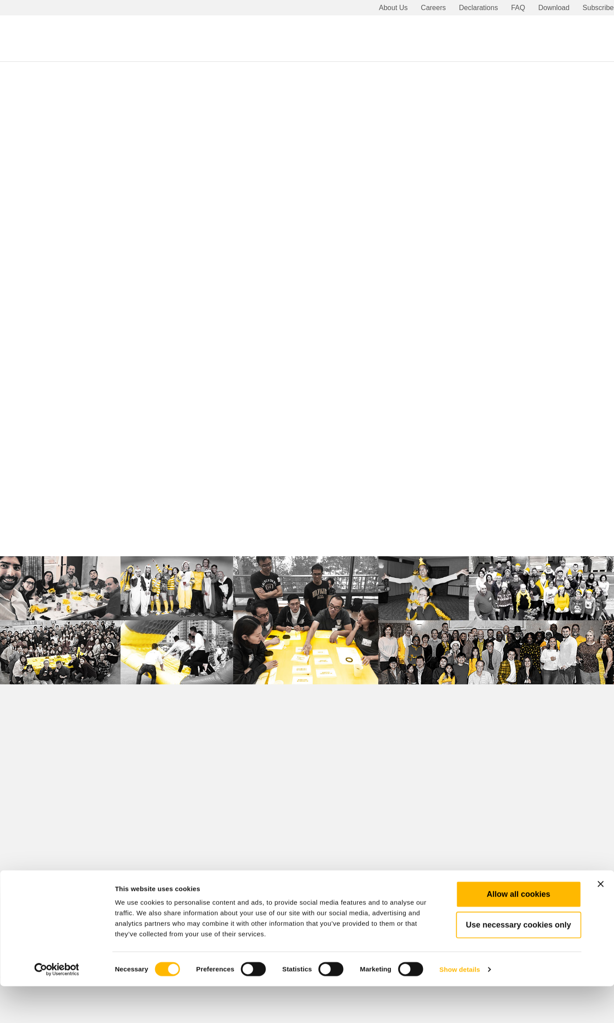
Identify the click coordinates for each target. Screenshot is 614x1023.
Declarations (478, 7)
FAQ (518, 7)
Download (553, 7)
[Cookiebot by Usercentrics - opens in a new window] (56, 1005)
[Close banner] (600, 920)
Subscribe (598, 7)
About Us (393, 7)
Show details (460, 1005)
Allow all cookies (518, 930)
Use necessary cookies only (518, 961)
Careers (433, 7)
